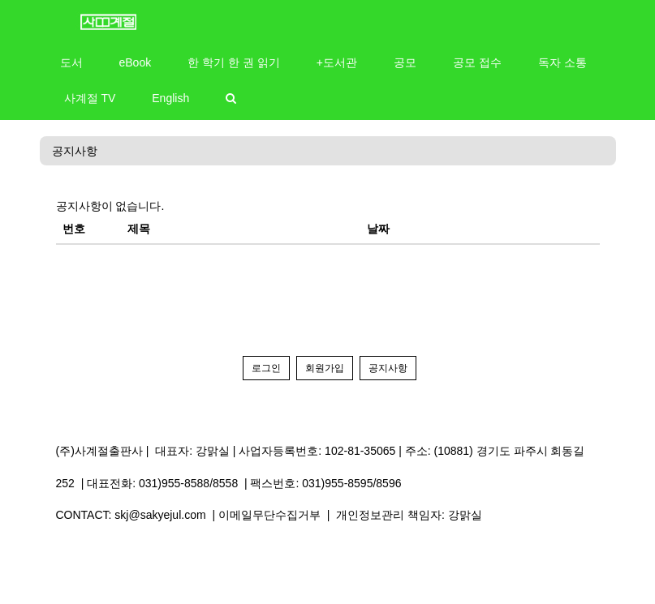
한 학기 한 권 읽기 (233, 62)
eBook (135, 62)
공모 (405, 62)
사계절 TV (90, 98)
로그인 (266, 368)
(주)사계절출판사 (99, 450)
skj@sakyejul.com (159, 514)
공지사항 (74, 150)
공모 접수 (477, 62)
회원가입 (324, 368)
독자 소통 (562, 62)
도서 (71, 62)
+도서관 (337, 62)
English (170, 98)
